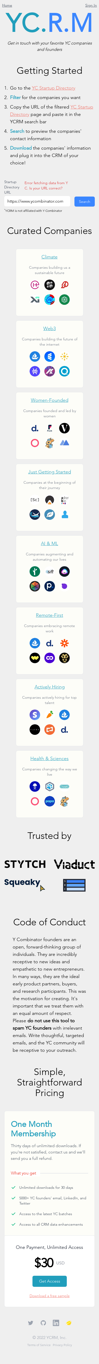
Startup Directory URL (11, 187)
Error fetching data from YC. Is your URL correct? (46, 185)
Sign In (91, 5)
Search (84, 201)
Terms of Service (39, 1345)
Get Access (49, 1281)
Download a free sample (50, 1295)
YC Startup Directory (53, 88)
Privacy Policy (62, 1345)
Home (7, 5)
